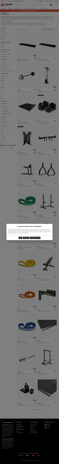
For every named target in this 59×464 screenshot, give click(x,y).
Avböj (20, 237)
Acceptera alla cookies (35, 237)
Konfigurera (26, 237)
